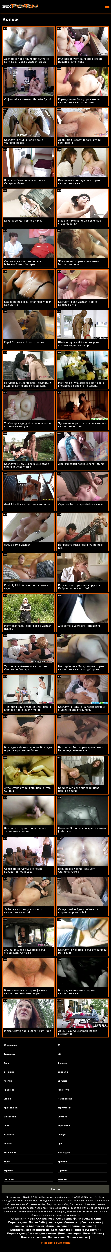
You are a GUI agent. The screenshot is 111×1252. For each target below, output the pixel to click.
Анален (8, 1143)
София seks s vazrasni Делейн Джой (27, 99)
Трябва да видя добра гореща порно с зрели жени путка (28, 425)
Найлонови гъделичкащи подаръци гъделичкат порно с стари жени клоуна (27, 385)
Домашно (9, 1072)
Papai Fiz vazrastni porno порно (24, 342)
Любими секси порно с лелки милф (81, 463)
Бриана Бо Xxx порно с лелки (23, 220)
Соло (6, 1126)
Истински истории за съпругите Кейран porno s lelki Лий (79, 587)
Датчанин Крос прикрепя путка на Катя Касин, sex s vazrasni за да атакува (26, 61)
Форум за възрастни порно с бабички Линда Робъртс (23, 263)
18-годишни (10, 1045)
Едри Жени (64, 1126)
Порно (55, 1189)
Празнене (9, 1090)
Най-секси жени (94, 1204)
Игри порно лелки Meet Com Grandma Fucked (76, 870)
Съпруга (62, 1135)
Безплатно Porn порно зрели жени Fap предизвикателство (80, 749)
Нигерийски (10, 1152)
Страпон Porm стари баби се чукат (80, 504)
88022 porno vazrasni (17, 544)
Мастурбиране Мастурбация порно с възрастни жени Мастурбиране (82, 668)
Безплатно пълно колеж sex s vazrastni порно (23, 141)
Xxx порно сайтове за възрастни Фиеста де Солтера (25, 668)
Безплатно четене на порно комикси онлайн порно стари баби (82, 708)
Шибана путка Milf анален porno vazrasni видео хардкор (79, 344)
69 (59, 1045)
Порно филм (80, 1197)
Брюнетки (63, 1072)
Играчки (8, 1170)
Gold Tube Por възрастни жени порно (28, 504)
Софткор (62, 1117)
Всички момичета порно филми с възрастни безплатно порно (25, 992)
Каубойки (9, 1135)
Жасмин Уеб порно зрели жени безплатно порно (78, 263)
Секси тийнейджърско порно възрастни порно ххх (23, 870)
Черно (7, 1161)
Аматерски (9, 1054)
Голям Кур (63, 1090)
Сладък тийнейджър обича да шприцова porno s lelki (78, 911)
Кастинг (8, 1081)
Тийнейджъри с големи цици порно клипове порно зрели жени (27, 708)
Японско (62, 1179)
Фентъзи (62, 1063)
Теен (6, 1063)
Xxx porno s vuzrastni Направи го (79, 625)
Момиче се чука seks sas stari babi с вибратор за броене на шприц (81, 384)
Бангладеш (64, 1152)
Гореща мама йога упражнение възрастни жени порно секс (79, 101)
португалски (64, 1108)
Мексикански (65, 1099)
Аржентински (11, 1108)
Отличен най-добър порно (43, 1204)
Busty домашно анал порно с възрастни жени (77, 992)
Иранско (62, 1161)
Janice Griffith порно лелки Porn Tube (27, 1030)
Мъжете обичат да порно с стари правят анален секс (80, 60)
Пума (60, 1143)
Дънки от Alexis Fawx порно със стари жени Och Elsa (24, 951)
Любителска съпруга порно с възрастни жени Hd (23, 911)
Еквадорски (10, 1117)
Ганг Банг (9, 1179)
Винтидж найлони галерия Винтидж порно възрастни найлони (28, 749)
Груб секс (63, 1170)
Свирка (7, 1099)
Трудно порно (32, 1197)
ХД (59, 1054)
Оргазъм (62, 1081)
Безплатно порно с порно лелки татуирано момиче (25, 830)
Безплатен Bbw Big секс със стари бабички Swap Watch (26, 465)
